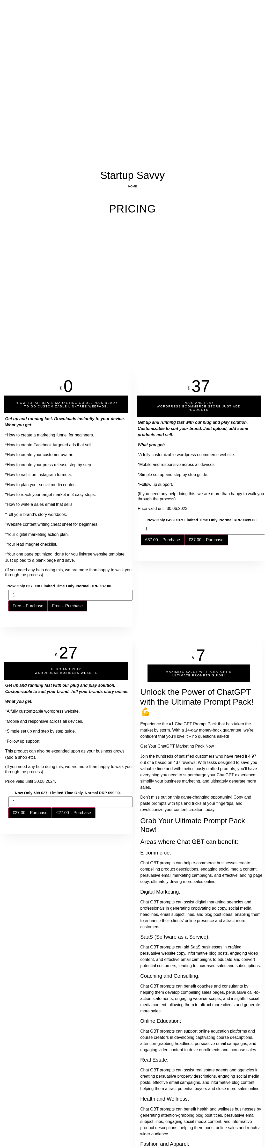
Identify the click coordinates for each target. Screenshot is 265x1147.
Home (132, 186)
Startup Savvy (132, 175)
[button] (66, 404)
